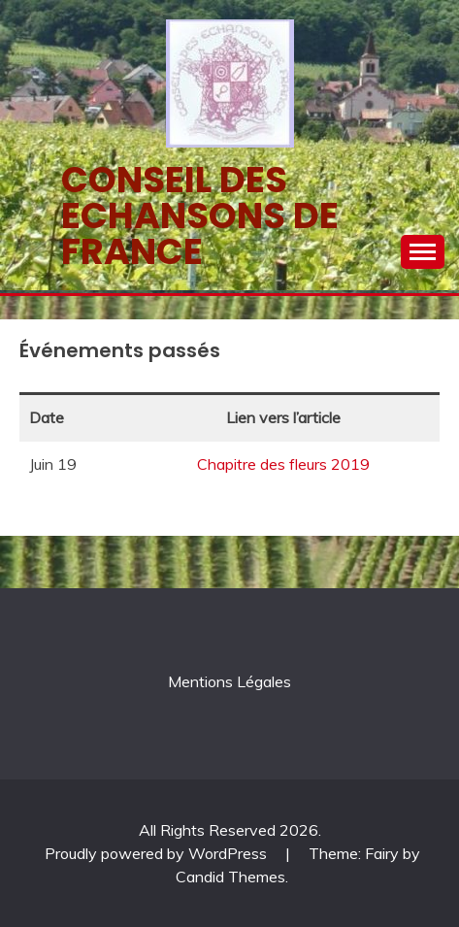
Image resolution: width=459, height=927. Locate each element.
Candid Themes (230, 876)
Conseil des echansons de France (200, 215)
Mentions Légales (229, 681)
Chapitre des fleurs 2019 (283, 464)
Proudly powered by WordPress (158, 853)
